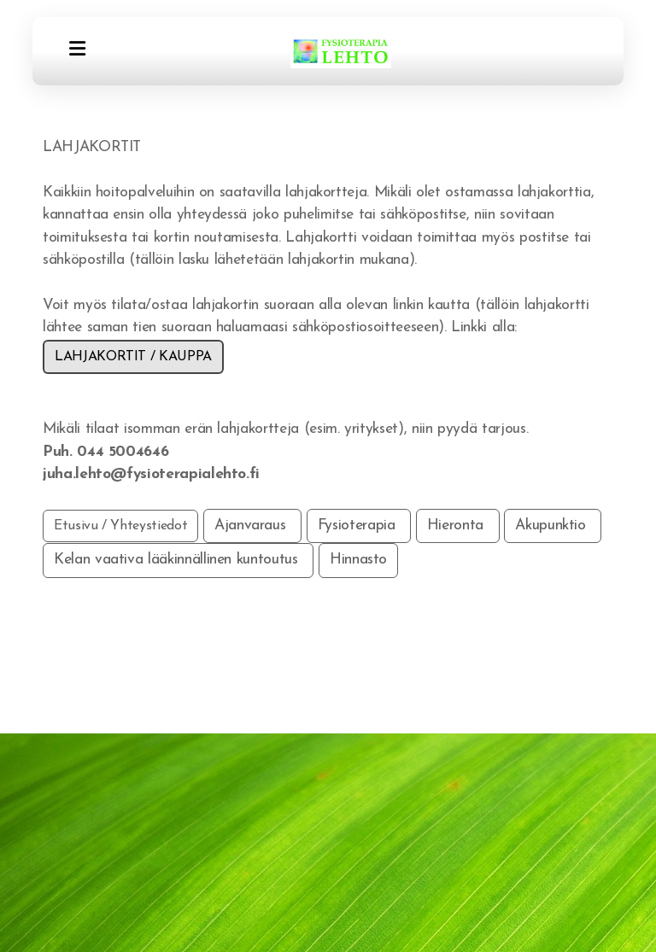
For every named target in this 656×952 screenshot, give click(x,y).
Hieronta (458, 525)
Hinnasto (358, 559)
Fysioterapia (359, 525)
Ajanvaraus (252, 525)
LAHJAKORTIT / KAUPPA (133, 357)
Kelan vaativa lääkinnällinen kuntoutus (178, 559)
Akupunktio (552, 525)
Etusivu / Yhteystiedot (120, 526)
